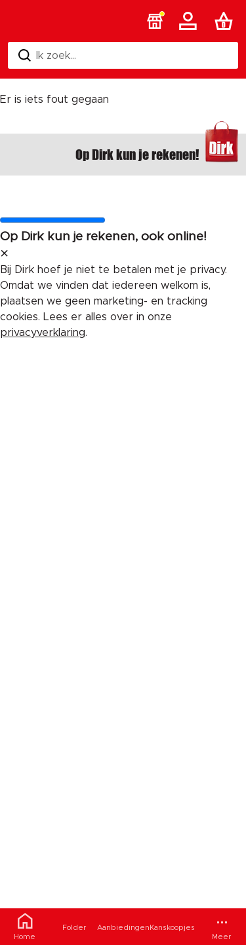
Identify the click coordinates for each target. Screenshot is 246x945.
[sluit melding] (4, 254)
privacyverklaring (42, 332)
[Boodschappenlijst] (226, 21)
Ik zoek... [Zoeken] (47, 55)
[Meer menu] (221, 926)
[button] (155, 21)
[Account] (190, 21)
